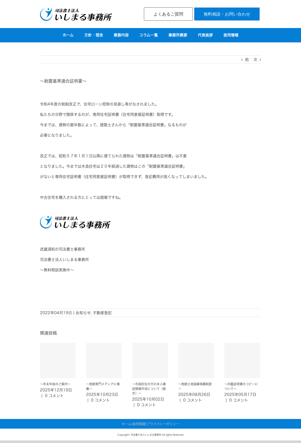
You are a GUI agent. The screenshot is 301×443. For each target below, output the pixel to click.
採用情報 (139, 424)
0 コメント (54, 396)
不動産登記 (102, 313)
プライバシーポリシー (163, 424)
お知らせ (83, 313)
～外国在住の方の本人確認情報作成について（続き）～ (149, 388)
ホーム (126, 424)
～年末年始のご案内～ (55, 384)
